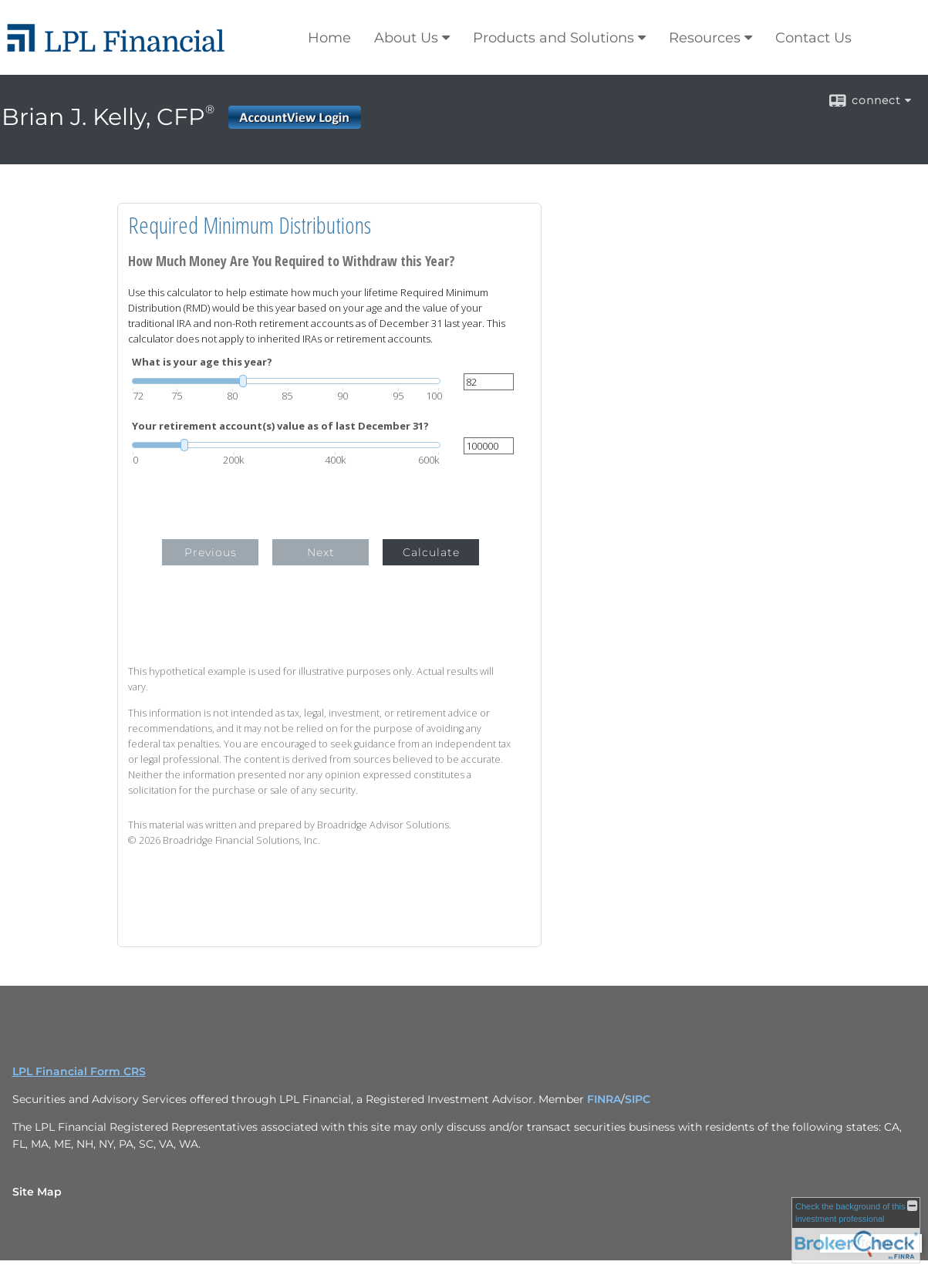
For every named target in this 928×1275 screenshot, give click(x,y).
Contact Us (813, 37)
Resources (705, 37)
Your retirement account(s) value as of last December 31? (280, 426)
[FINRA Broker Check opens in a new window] (855, 1230)
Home (329, 37)
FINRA (604, 1099)
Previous (210, 552)
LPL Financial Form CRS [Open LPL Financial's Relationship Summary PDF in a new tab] (79, 1071)
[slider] (286, 381)
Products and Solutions (553, 37)
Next (321, 552)
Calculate (431, 552)
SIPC (637, 1099)
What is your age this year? (202, 362)
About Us (406, 37)
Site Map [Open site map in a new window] (37, 1192)
